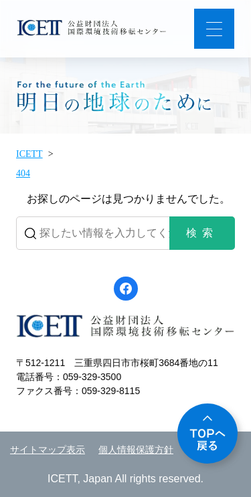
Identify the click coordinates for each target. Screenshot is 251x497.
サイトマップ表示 (47, 450)
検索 (202, 232)
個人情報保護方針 (135, 450)
